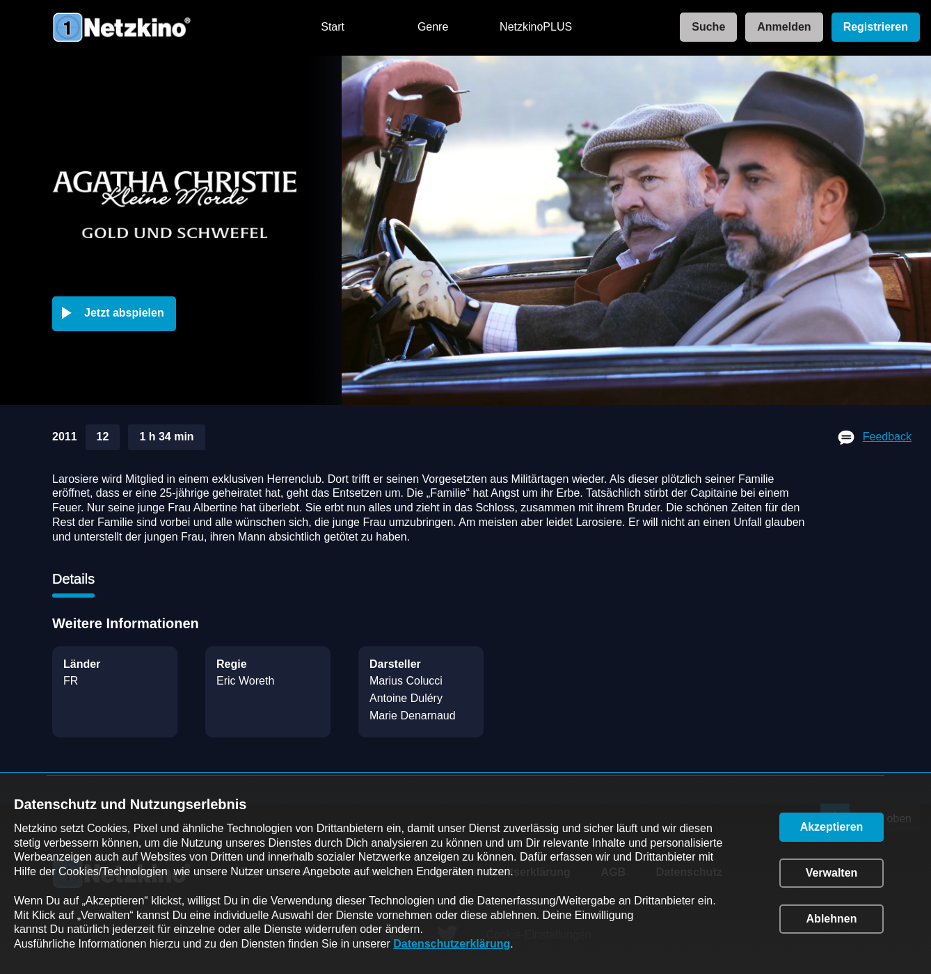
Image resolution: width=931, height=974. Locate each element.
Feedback (887, 436)
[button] (117, 313)
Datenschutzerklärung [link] (451, 944)
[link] (704, 27)
